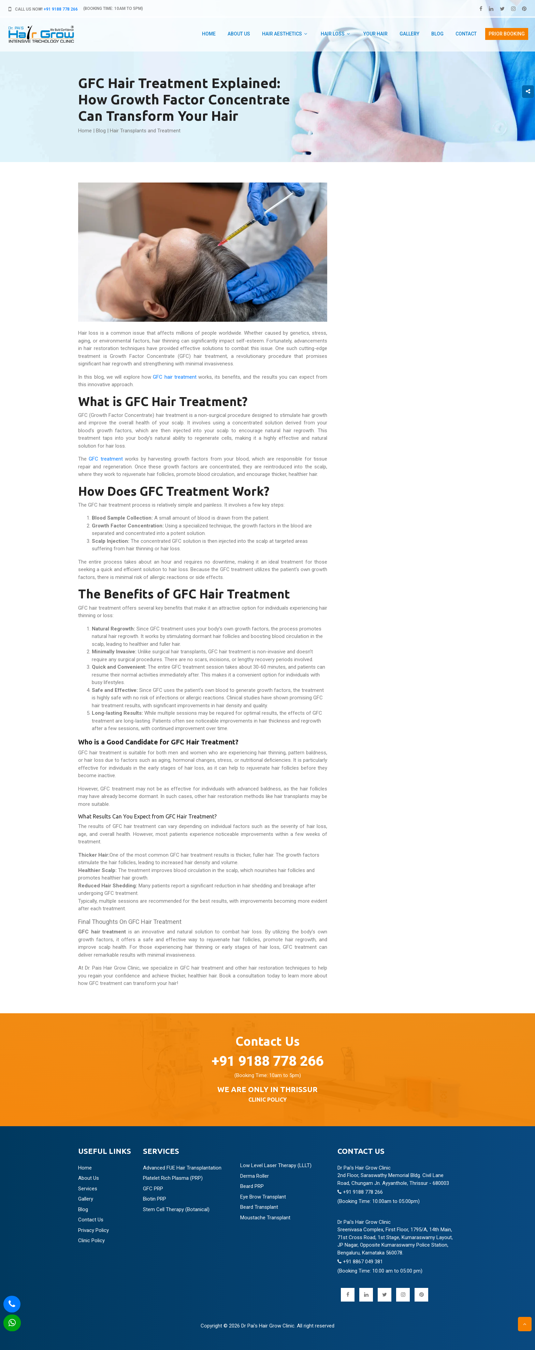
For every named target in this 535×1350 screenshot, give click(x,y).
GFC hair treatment (175, 377)
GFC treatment (105, 459)
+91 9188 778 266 (61, 9)
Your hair (375, 34)
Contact (466, 34)
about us (239, 34)
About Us (88, 1178)
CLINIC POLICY (267, 1100)
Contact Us (90, 1220)
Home (209, 34)
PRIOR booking (507, 34)
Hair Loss (333, 34)
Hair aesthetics (282, 34)
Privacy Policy (93, 1230)
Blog (437, 34)
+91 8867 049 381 (360, 1262)
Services (87, 1189)
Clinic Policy (91, 1240)
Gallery (409, 34)
